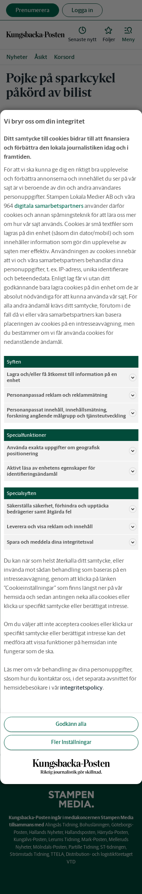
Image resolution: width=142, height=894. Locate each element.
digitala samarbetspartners (48, 205)
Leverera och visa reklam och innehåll (71, 527)
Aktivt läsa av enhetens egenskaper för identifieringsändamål (71, 471)
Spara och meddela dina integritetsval (71, 542)
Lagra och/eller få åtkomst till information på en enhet (71, 377)
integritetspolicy (81, 687)
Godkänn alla (71, 724)
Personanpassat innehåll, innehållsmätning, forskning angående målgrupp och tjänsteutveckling (71, 413)
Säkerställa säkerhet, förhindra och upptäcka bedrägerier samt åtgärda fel (71, 509)
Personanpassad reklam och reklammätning (71, 395)
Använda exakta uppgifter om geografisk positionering (71, 450)
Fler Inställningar (71, 742)
